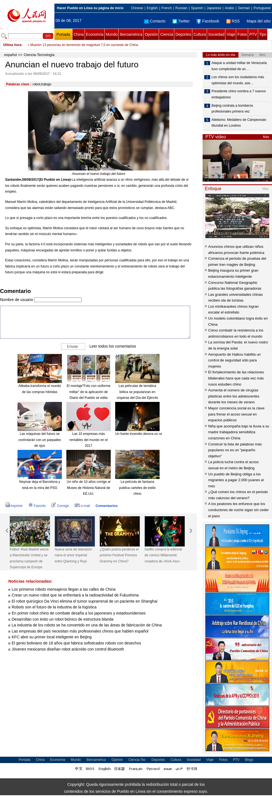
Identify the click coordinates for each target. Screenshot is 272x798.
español (10, 55)
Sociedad (216, 34)
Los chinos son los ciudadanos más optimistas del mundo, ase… (237, 80)
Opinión (151, 34)
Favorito (37, 506)
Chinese (137, 8)
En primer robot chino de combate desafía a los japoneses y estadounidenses (79, 613)
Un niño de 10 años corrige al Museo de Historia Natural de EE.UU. (88, 488)
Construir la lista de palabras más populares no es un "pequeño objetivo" (235, 450)
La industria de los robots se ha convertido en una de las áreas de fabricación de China (87, 625)
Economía (95, 34)
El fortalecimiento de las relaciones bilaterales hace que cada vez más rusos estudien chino (236, 378)
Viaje (230, 34)
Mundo (112, 34)
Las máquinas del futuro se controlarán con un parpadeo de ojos (39, 440)
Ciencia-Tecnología (39, 55)
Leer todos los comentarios (112, 346)
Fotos (242, 34)
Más (266, 137)
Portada (63, 34)
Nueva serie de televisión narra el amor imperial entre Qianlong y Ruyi (73, 555)
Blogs (249, 760)
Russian (181, 8)
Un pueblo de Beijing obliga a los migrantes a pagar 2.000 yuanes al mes (236, 480)
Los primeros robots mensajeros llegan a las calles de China (63, 589)
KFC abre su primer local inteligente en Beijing (52, 637)
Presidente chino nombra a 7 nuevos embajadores (238, 94)
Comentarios (106, 506)
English (152, 8)
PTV (253, 34)
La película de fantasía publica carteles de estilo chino (137, 488)
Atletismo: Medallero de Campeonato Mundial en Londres (238, 123)
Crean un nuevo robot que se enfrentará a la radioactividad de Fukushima (75, 595)
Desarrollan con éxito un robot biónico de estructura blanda (63, 619)
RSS (233, 21)
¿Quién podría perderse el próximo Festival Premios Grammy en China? (119, 555)
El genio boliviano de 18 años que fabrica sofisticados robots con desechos (76, 643)
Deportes (183, 34)
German (244, 8)
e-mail (82, 506)
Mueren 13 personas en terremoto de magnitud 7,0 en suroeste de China (84, 45)
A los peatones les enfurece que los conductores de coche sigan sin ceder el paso (238, 510)
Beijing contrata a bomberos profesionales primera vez (232, 109)
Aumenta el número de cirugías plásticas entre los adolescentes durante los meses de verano (233, 396)
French (166, 8)
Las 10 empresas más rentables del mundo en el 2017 (88, 440)
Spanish (197, 8)
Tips (262, 34)
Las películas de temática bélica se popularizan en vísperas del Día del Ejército (137, 392)
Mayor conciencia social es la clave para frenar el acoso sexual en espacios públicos (236, 414)
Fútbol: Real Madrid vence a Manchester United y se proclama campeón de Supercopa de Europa (29, 558)
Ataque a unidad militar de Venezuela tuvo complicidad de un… (239, 66)
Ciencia (166, 34)
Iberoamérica (131, 34)
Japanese (214, 8)
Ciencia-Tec (137, 760)
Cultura (199, 34)
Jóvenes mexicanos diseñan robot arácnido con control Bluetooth (68, 649)
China (79, 34)
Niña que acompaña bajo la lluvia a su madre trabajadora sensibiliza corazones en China (238, 432)
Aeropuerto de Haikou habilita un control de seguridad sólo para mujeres (234, 360)
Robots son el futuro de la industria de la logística (54, 607)
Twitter (181, 21)
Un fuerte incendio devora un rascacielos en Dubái (152, 434)
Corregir (60, 506)
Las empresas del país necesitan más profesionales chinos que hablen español (80, 631)
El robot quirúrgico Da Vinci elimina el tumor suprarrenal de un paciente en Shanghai (84, 601)
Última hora (12, 45)
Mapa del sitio (259, 21)
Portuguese (262, 8)
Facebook (208, 21)
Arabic (229, 8)
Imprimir (14, 506)
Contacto (154, 21)
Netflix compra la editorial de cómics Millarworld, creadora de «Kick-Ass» (163, 555)
